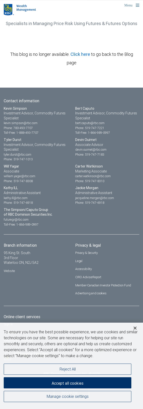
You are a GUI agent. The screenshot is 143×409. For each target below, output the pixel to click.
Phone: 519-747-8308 (18, 181)
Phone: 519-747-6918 (18, 203)
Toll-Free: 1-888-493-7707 (21, 133)
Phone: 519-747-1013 (18, 159)
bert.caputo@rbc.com (90, 123)
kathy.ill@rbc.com (16, 198)
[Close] (135, 329)
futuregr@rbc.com (16, 219)
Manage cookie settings (68, 397)
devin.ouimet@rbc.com (91, 149)
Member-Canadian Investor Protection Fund (103, 285)
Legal (78, 261)
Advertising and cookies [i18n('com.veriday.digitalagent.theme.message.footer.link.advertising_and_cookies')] (90, 293)
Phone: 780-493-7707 (18, 128)
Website (9, 271)
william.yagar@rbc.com (19, 176)
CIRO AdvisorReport (88, 277)
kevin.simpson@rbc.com (20, 123)
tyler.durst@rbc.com (17, 154)
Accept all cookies (67, 384)
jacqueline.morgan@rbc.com (94, 198)
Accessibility (83, 269)
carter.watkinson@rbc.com (93, 176)
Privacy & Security (86, 253)
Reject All (68, 370)
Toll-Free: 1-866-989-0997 (92, 133)
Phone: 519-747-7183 (89, 154)
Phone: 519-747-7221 (89, 128)
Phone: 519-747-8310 (89, 181)
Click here (81, 54)
